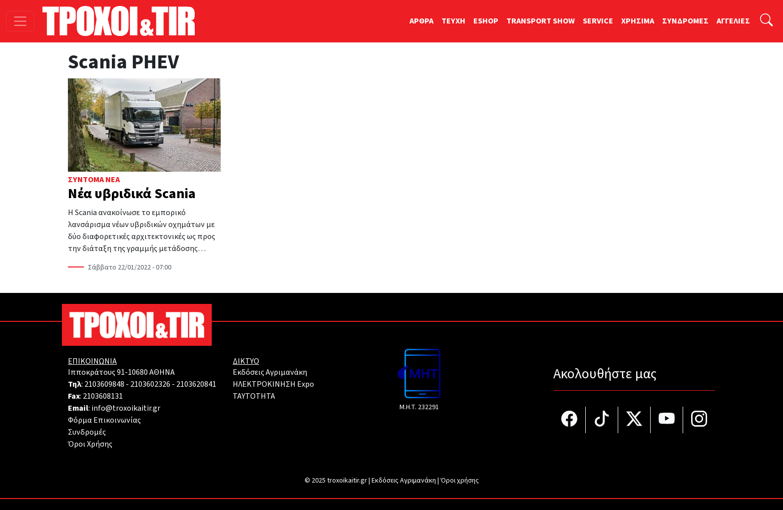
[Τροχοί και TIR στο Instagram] (699, 420)
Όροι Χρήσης (90, 444)
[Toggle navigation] (20, 21)
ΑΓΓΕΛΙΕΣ (733, 20)
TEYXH (453, 20)
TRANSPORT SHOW (540, 20)
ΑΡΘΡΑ (421, 20)
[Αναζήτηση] (766, 21)
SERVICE (598, 20)
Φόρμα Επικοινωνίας (104, 420)
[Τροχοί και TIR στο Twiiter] (634, 420)
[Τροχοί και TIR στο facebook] (569, 420)
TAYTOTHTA (254, 396)
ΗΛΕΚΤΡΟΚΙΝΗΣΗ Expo (273, 384)
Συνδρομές (87, 432)
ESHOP (485, 20)
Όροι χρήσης (459, 481)
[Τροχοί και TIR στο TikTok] (602, 420)
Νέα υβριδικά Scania (132, 194)
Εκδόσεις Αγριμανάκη (270, 372)
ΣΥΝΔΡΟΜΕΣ (685, 20)
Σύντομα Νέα (94, 179)
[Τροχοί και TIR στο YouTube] (667, 420)
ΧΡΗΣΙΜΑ (637, 20)
